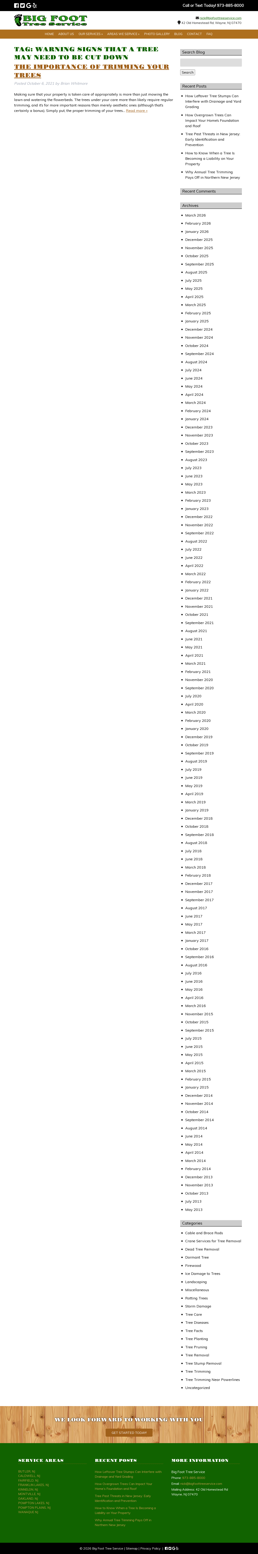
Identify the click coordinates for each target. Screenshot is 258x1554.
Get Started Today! (129, 1433)
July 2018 (193, 851)
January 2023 (197, 508)
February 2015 (198, 1079)
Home (49, 34)
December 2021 (199, 598)
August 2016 (196, 965)
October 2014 (196, 1111)
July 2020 (193, 696)
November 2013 (199, 1185)
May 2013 (194, 1209)
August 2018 (196, 842)
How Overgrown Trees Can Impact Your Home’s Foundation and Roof (212, 120)
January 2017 (197, 940)
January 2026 (197, 231)
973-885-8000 (193, 1478)
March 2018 (195, 867)
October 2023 (196, 443)
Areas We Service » (123, 34)
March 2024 (195, 402)
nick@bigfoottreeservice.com (220, 18)
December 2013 (199, 1177)
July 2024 (193, 370)
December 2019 (199, 737)
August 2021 (196, 630)
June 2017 (194, 916)
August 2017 (196, 908)
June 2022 (194, 557)
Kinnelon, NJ (28, 1489)
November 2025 (199, 248)
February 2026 (198, 223)
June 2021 (194, 639)
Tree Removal (197, 1355)
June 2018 (194, 859)
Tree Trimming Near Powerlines (212, 1379)
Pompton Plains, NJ (34, 1508)
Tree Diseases (197, 1322)
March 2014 (195, 1160)
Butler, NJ (26, 1471)
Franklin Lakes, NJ (33, 1485)
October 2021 (196, 614)
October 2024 (196, 345)
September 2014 (199, 1120)
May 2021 (194, 647)
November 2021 (199, 606)
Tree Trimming (198, 1371)
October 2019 (196, 745)
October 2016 (196, 948)
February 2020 (198, 720)
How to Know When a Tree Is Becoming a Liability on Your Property (210, 158)
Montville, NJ (29, 1494)
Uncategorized (197, 1387)
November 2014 (199, 1103)
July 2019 (193, 769)
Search (188, 72)
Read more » (137, 110)
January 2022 (197, 590)
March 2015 (195, 1071)
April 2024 (194, 394)
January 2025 (197, 321)
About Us (66, 34)
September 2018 (199, 834)
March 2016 (195, 1005)
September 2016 (199, 956)
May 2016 (194, 989)
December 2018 (199, 818)
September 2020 (199, 688)
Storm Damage (198, 1306)
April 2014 (194, 1152)
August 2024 (196, 362)
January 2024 (197, 419)
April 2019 (194, 793)
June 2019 (194, 777)
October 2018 (196, 826)
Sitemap (132, 1548)
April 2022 (194, 565)
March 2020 (195, 712)
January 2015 (197, 1087)
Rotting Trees (196, 1298)
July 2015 (193, 1038)
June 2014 (194, 1136)
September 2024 (199, 353)
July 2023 (193, 467)
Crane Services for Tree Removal (213, 1241)
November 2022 (199, 525)
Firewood (193, 1265)
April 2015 (194, 1063)
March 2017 (195, 932)
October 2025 (196, 256)
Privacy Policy (150, 1548)
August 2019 (196, 761)
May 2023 (194, 484)
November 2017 (199, 891)
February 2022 (198, 582)
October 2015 (196, 1022)
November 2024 (199, 337)
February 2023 (198, 500)
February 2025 (198, 313)
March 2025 (195, 304)
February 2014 (198, 1168)
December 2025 (199, 239)
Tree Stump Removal (203, 1363)
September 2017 (199, 900)
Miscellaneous (197, 1290)
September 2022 (199, 533)
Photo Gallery (157, 34)
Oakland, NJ (28, 1498)
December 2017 (199, 883)
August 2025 (196, 272)
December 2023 (199, 427)
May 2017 (194, 924)
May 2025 (194, 288)
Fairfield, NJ (28, 1480)
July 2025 (193, 280)
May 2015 (194, 1054)
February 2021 (198, 671)
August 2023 (196, 459)
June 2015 (194, 1046)
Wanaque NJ (28, 1512)
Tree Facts (194, 1330)
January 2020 (197, 728)
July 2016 (193, 973)
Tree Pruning (196, 1347)
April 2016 (194, 997)
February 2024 (198, 411)
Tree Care (193, 1314)
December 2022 (199, 516)
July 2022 (193, 549)
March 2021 (195, 663)
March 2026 (195, 215)
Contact (194, 34)
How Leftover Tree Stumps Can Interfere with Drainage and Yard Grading (213, 101)
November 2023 (199, 435)
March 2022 (195, 574)
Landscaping (196, 1282)
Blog (178, 34)
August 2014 (196, 1128)
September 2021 (199, 622)
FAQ (209, 34)
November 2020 (199, 679)
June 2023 (194, 476)
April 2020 (194, 704)
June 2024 (194, 378)
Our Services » (91, 34)
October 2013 (196, 1193)
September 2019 (199, 753)
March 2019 (195, 802)
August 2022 (196, 541)
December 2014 (199, 1095)
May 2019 (194, 785)
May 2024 (194, 386)
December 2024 (199, 329)
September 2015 (199, 1030)
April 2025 (194, 296)
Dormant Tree (197, 1257)
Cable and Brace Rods (204, 1233)
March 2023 (195, 492)
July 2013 (193, 1201)
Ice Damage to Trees (202, 1273)
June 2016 (194, 981)
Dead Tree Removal (202, 1249)
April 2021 (194, 655)
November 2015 (199, 1014)
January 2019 (197, 810)
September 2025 (199, 264)
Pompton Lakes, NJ (33, 1503)
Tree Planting (196, 1338)
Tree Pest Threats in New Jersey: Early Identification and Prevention (212, 139)
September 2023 (199, 451)
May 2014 (194, 1144)
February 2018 (198, 875)
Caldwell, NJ (29, 1476)
